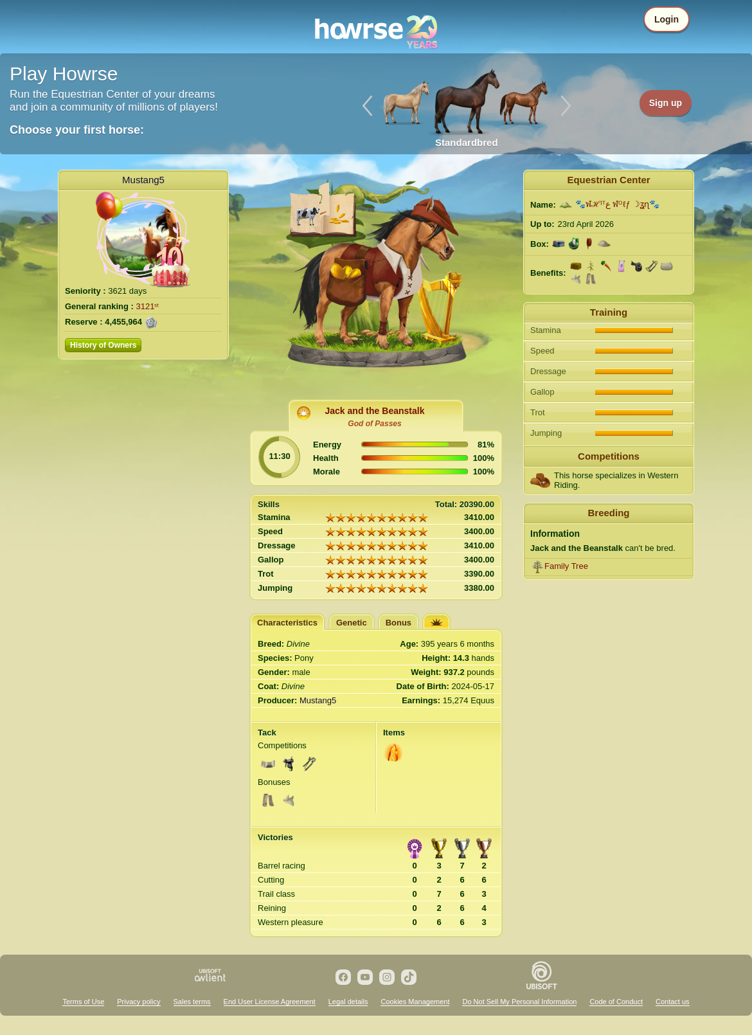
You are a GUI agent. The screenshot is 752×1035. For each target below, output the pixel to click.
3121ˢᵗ (147, 306)
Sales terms (192, 1001)
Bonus (398, 622)
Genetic (351, 622)
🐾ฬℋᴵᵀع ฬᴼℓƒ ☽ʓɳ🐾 (617, 204)
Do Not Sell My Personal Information (519, 1001)
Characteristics (287, 622)
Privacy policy (138, 1001)
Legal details (348, 1001)
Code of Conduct (616, 1001)
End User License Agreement (270, 1001)
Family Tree (566, 566)
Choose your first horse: (77, 129)
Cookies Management (414, 1001)
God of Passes (374, 423)
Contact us (673, 1001)
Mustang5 (143, 179)
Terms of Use (83, 1001)
